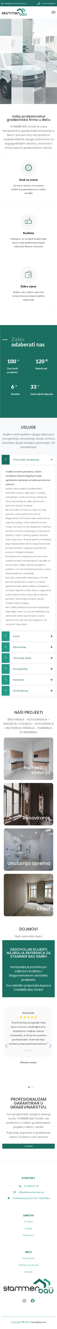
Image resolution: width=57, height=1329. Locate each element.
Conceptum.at (38, 1322)
